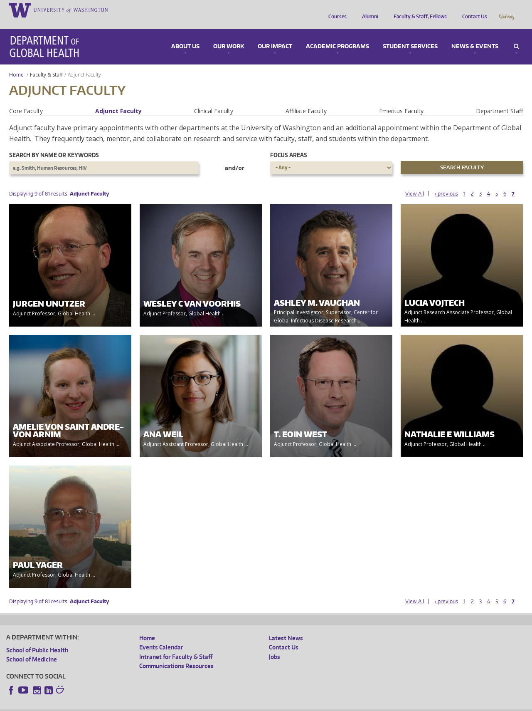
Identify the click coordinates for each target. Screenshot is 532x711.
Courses (335, 9)
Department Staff (499, 99)
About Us (185, 35)
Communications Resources (176, 654)
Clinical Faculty (213, 99)
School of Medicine (31, 647)
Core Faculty (26, 99)
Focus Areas (288, 143)
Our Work (228, 35)
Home (16, 63)
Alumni (368, 9)
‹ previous (446, 182)
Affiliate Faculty (306, 99)
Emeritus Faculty (401, 99)
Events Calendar (161, 635)
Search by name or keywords (54, 143)
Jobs (274, 645)
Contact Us (472, 9)
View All (414, 182)
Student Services (410, 35)
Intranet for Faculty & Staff (175, 645)
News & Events (474, 35)
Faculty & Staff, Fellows (418, 9)
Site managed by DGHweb (199, 704)
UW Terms (150, 704)
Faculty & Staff (46, 63)
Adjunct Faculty (118, 99)
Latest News (286, 626)
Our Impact (275, 35)
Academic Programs (337, 35)
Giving (506, 9)
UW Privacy (116, 704)
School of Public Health (37, 638)
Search (516, 35)
